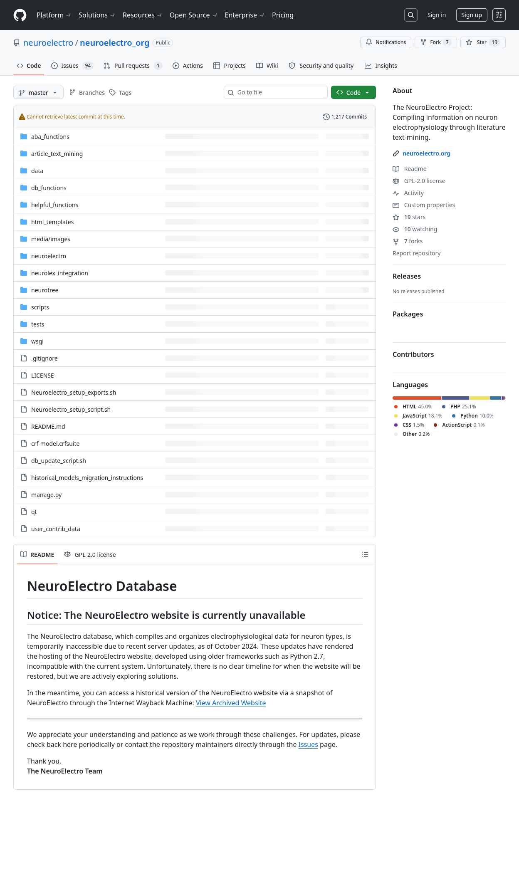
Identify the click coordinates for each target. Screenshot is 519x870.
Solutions (97, 15)
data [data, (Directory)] (37, 171)
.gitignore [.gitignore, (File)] (44, 358)
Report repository (416, 253)
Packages (408, 314)
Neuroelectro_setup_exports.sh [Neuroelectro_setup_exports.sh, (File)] (73, 392)
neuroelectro (48, 42)
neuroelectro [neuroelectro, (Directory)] (48, 256)
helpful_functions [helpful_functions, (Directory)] (54, 205)
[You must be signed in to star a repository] (483, 42)
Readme (410, 169)
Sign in (437, 15)
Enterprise (245, 15)
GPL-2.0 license (419, 181)
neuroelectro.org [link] (426, 153)
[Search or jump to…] (411, 15)
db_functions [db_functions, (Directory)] (49, 188)
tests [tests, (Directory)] (37, 324)
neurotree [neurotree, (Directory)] (45, 290)
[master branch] (38, 92)
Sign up (472, 15)
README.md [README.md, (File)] (48, 426)
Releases (407, 276)
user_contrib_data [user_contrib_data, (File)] (55, 529)
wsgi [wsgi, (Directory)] (37, 341)
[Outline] (365, 554)
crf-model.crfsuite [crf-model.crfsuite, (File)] (55, 443)
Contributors (413, 354)
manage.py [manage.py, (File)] (46, 495)
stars (409, 217)
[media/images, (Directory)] (50, 239)
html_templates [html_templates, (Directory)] (52, 222)
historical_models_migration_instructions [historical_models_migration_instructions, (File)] (87, 478)
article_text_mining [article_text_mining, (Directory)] (57, 154)
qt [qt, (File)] (34, 512)
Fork (435, 42)
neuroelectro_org (114, 42)
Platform (54, 15)
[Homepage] (20, 15)
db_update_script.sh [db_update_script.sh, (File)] (58, 461)
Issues (308, 744)
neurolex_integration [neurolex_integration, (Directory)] (59, 273)
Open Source (194, 15)
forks (408, 241)
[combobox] (279, 92)
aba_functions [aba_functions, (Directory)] (50, 137)
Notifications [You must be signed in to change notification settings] (386, 42)
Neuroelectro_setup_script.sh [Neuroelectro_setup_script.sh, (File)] (71, 409)
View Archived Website (231, 702)
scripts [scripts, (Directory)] (40, 307)
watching (415, 229)
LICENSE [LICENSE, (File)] (42, 375)
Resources (143, 15)
